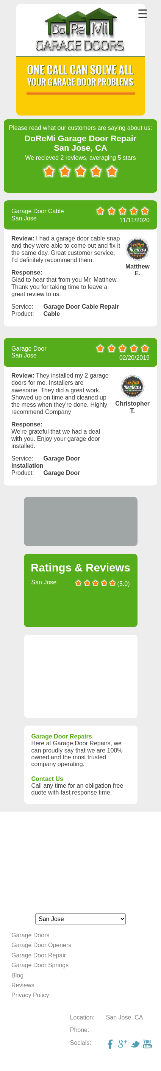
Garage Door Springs (40, 965)
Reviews (22, 985)
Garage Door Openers (41, 945)
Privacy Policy (30, 995)
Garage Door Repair (38, 955)
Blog (17, 975)
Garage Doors (30, 935)
